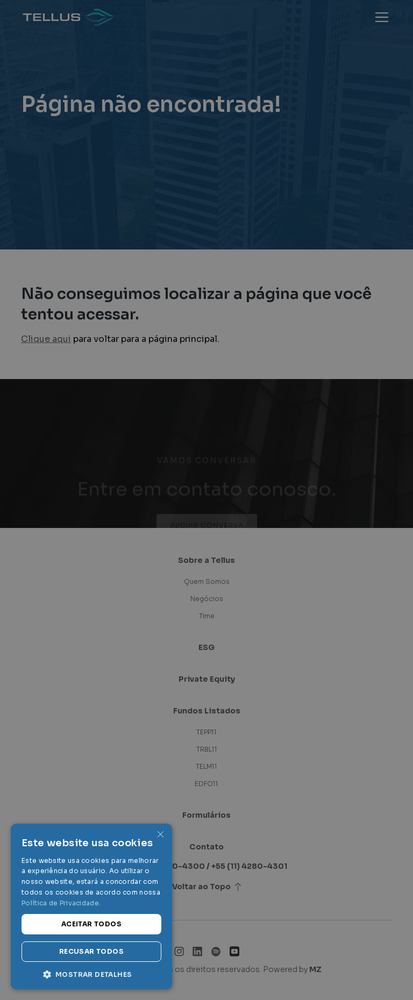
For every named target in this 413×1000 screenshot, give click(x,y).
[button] (91, 973)
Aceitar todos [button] (91, 924)
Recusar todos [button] (91, 951)
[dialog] (206, 500)
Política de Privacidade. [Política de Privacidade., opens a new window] (61, 903)
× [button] (160, 835)
